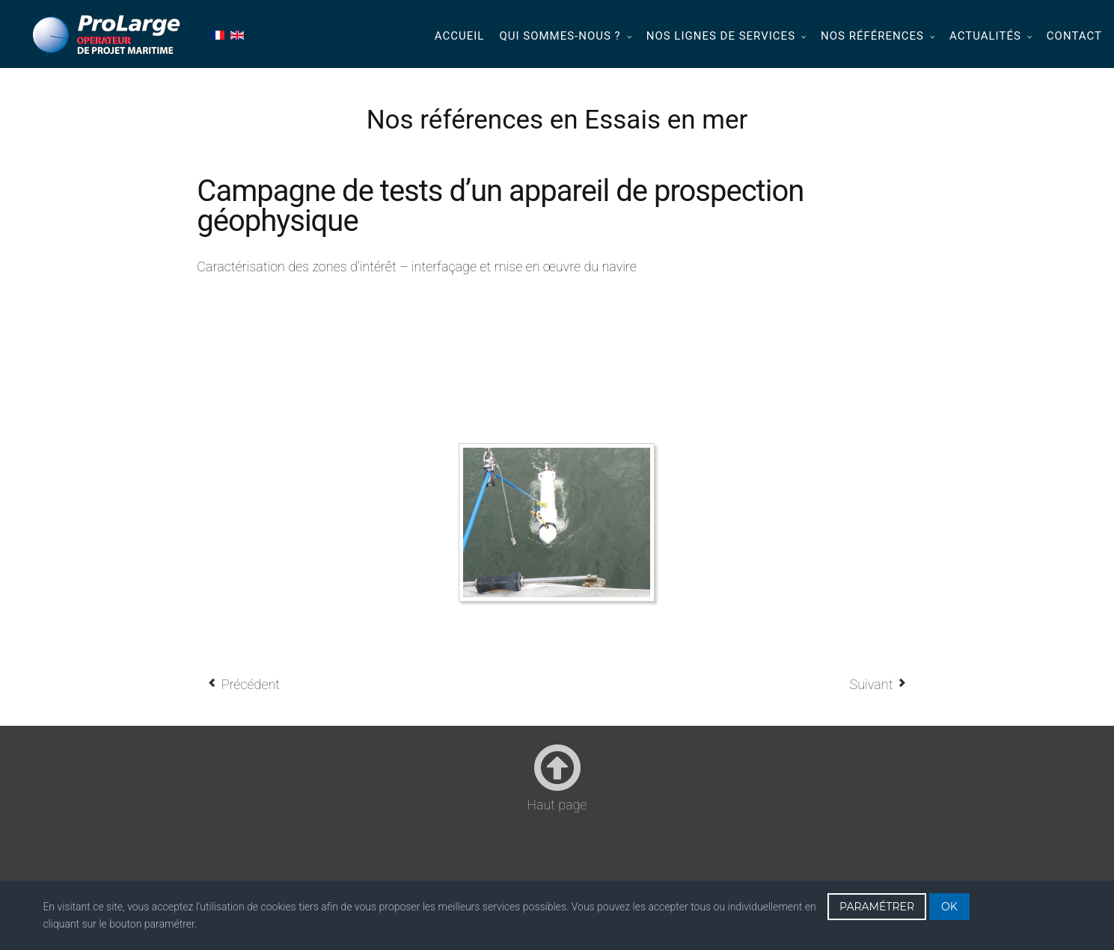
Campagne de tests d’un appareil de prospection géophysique (500, 205)
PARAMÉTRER (876, 906)
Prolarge (107, 34)
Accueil (460, 36)
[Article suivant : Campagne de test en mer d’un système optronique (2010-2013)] (878, 684)
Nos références (872, 36)
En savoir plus (231, 924)
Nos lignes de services (720, 36)
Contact (1074, 36)
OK (949, 906)
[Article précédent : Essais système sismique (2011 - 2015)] (243, 684)
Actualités (985, 36)
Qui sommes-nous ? (559, 36)
